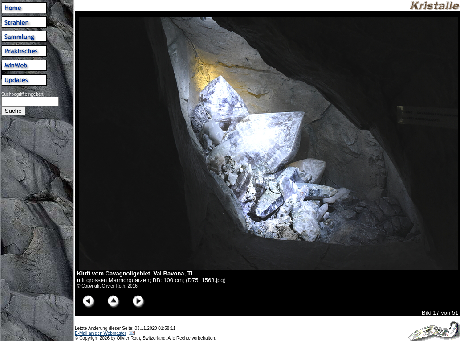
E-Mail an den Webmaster (100, 333)
